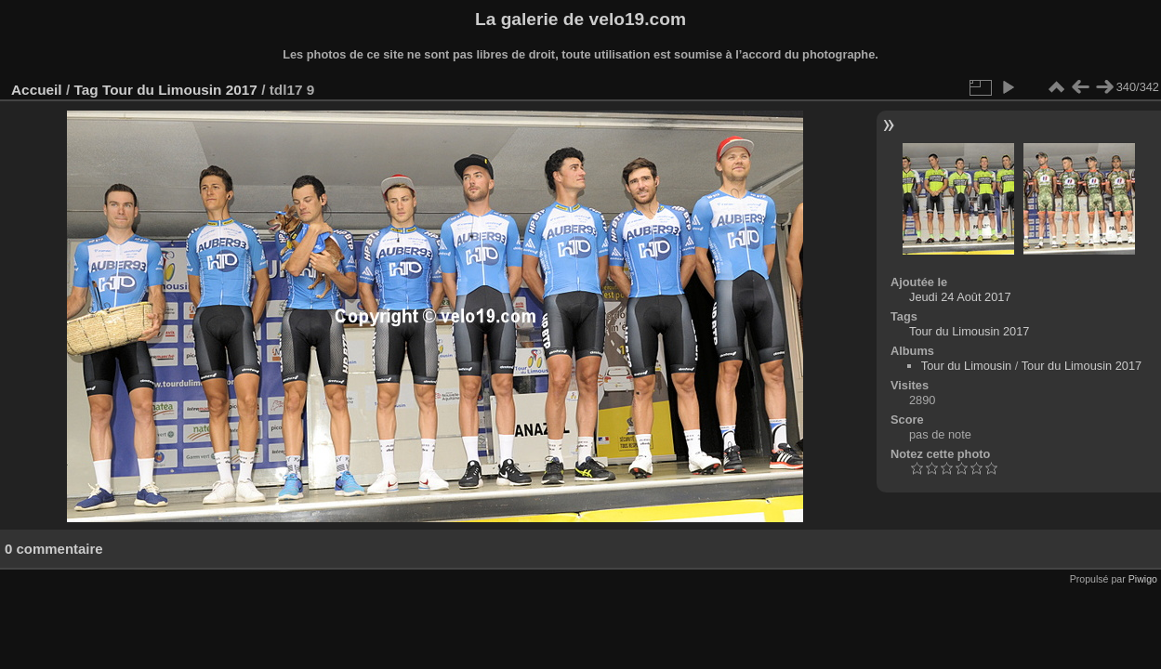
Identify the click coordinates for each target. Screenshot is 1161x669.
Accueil (36, 90)
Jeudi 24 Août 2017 (960, 297)
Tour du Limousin (966, 366)
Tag (85, 90)
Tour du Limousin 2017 (179, 90)
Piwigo (1142, 578)
